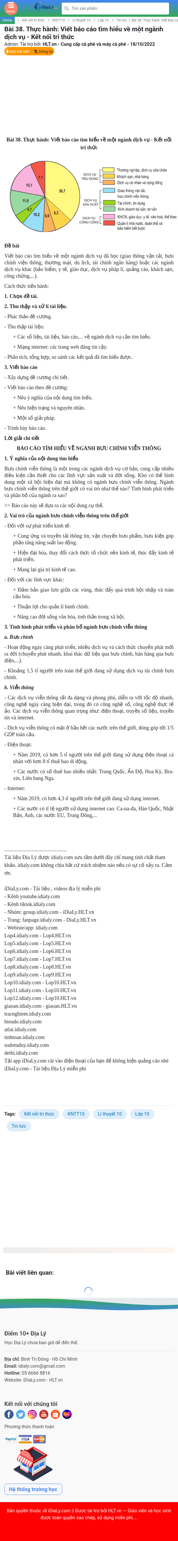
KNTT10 (58, 22)
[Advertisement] (86, 96)
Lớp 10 (103, 22)
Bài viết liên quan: (30, 1273)
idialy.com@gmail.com (41, 1367)
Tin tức (121, 22)
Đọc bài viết (17, 53)
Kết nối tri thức (33, 22)
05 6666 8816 (36, 1374)
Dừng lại (43, 53)
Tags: (10, 1115)
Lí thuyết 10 (81, 22)
